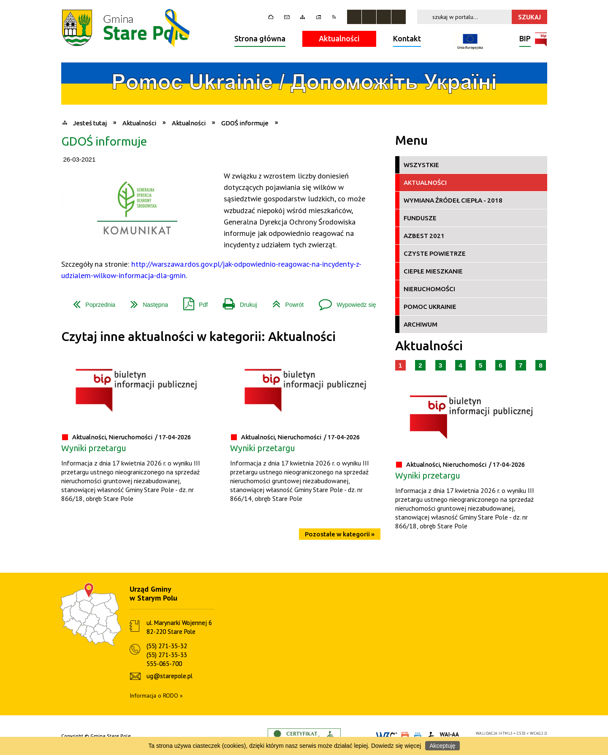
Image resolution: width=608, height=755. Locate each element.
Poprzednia (90, 301)
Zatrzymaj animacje (354, 17)
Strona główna (259, 38)
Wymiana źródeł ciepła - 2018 (453, 200)
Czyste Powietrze (435, 253)
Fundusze (420, 218)
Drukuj (236, 301)
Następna (146, 301)
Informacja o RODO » (156, 695)
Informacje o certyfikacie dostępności (304, 736)
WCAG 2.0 (538, 733)
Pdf (192, 301)
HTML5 (506, 733)
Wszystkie (421, 164)
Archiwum (420, 324)
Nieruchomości (429, 288)
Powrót (285, 301)
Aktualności (339, 38)
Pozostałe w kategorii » (340, 534)
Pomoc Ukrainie (430, 306)
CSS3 (521, 733)
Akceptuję (442, 745)
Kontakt (407, 38)
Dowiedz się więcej (396, 745)
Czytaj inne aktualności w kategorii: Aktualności (198, 336)
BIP (525, 39)
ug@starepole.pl (170, 676)
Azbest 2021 (424, 235)
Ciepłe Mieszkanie (433, 271)
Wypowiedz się (344, 301)
